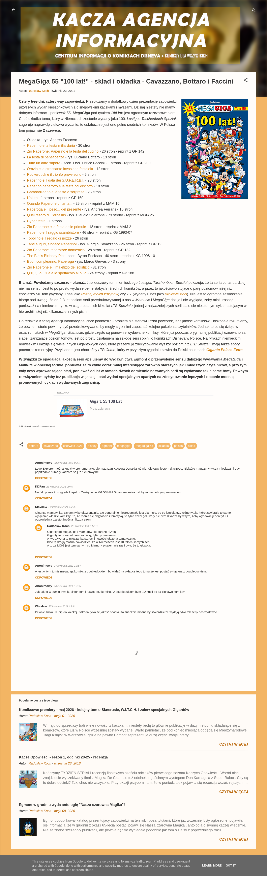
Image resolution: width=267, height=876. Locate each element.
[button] (245, 81)
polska (178, 445)
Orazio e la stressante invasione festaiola (60, 169)
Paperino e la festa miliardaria (51, 146)
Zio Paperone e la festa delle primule (56, 227)
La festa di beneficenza (45, 157)
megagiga (123, 445)
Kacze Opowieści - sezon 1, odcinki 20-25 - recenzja (63, 757)
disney (92, 445)
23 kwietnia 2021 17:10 (84, 526)
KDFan (40, 486)
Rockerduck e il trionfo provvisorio (54, 175)
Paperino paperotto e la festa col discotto (60, 186)
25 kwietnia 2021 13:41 (62, 606)
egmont (107, 445)
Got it (231, 865)
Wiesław (41, 606)
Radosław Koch (58, 526)
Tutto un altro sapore (43, 163)
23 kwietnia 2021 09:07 (59, 486)
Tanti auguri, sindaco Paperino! (52, 244)
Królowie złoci (176, 294)
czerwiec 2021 (73, 445)
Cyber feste (36, 221)
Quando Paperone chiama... (49, 203)
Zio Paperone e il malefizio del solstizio (58, 267)
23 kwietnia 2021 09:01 (67, 462)
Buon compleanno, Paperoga (50, 261)
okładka (163, 445)
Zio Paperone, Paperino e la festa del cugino (62, 151)
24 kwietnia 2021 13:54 (67, 565)
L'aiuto (32, 198)
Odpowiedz (43, 478)
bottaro (33, 445)
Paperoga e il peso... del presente (54, 209)
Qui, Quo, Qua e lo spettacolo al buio (56, 273)
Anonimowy (43, 565)
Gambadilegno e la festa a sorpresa (55, 192)
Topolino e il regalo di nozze (49, 238)
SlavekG (41, 506)
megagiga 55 (144, 445)
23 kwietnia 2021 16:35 (62, 506)
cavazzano (50, 445)
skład (191, 445)
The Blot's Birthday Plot (46, 256)
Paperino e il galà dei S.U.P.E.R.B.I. (55, 180)
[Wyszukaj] (253, 11)
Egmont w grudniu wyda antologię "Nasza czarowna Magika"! (72, 805)
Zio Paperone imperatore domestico (56, 250)
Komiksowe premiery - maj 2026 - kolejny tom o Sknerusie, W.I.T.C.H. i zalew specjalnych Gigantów (104, 710)
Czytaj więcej (233, 744)
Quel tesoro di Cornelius (46, 215)
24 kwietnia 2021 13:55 (67, 586)
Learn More (212, 865)
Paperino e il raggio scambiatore (53, 232)
